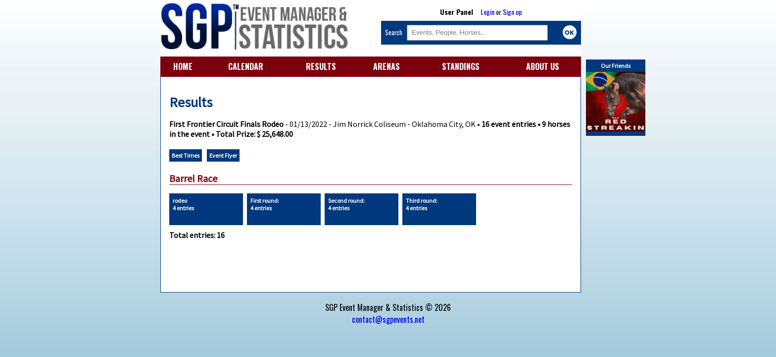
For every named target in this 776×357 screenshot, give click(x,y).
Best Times (185, 155)
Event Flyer (223, 155)
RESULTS (321, 66)
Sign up (512, 11)
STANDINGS (461, 66)
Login (487, 11)
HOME (183, 66)
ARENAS (386, 66)
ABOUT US (542, 66)
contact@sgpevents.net (388, 319)
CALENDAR (245, 66)
